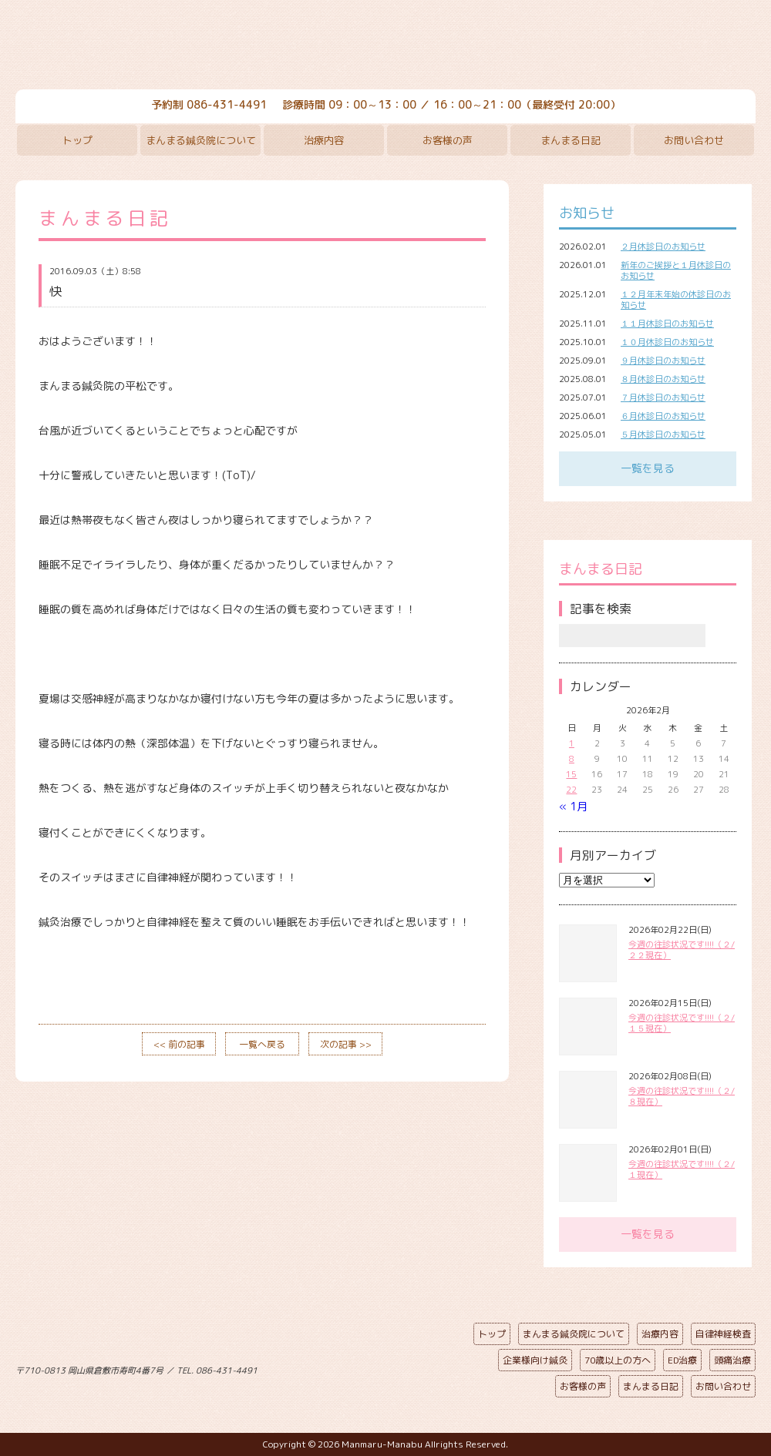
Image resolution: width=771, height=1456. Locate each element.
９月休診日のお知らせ (663, 360)
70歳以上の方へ (617, 1360)
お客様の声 (448, 140)
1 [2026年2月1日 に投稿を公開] (571, 743)
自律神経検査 (723, 1333)
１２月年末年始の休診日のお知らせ (676, 299)
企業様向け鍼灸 (535, 1360)
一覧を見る (648, 468)
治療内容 (324, 140)
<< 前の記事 (179, 1044)
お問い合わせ (694, 140)
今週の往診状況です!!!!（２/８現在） (681, 1096)
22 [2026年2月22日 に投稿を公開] (571, 789)
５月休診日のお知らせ (663, 434)
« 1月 (573, 806)
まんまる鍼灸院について (201, 140)
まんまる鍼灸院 (385, 46)
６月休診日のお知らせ (663, 416)
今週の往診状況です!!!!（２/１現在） (681, 1169)
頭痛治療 (732, 1360)
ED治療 (682, 1360)
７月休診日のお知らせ (663, 397)
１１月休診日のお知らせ (667, 323)
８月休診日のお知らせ (663, 379)
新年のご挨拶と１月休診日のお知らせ (676, 270)
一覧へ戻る (262, 1044)
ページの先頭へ (373, 1367)
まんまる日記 (570, 140)
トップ (77, 140)
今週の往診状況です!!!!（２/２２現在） (681, 949)
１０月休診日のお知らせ (667, 342)
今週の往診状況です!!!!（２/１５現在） (681, 1023)
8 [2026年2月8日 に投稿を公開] (571, 759)
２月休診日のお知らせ (663, 246)
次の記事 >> (346, 1044)
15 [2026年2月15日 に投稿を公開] (571, 774)
